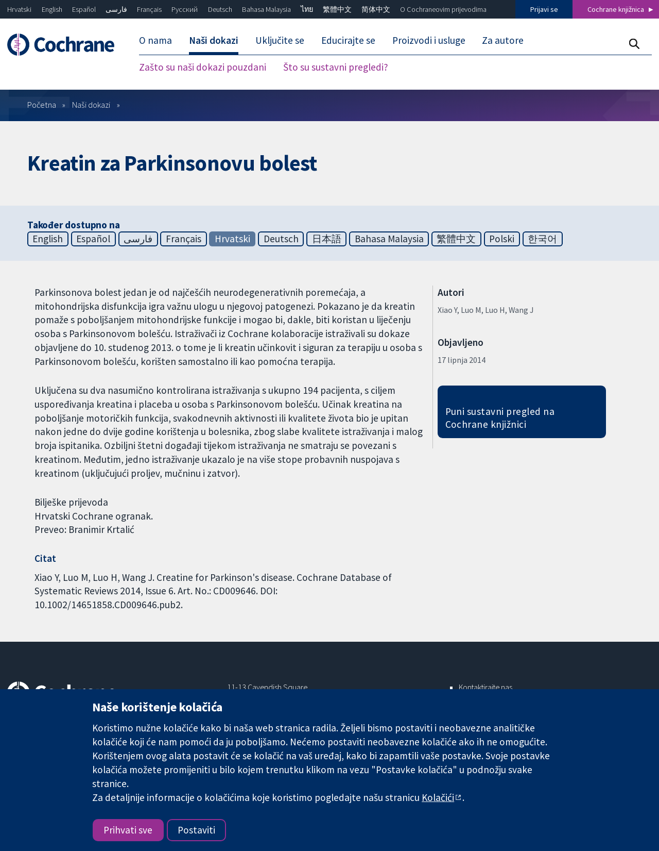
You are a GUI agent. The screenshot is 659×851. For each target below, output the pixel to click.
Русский (184, 9)
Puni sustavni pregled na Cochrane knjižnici (500, 417)
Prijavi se (544, 9)
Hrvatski (19, 9)
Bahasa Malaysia (266, 9)
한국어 (542, 238)
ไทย (307, 9)
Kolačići (438, 797)
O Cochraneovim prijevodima (443, 9)
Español (84, 9)
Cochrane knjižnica (615, 9)
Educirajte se (348, 40)
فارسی (116, 9)
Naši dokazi (213, 40)
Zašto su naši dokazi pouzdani (202, 67)
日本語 (326, 238)
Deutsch (220, 9)
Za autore (503, 40)
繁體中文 (337, 9)
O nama (155, 40)
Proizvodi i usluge (428, 40)
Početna (41, 104)
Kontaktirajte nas (485, 687)
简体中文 (375, 9)
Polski (501, 238)
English (52, 9)
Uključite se (279, 40)
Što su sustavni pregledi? (335, 67)
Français (149, 9)
